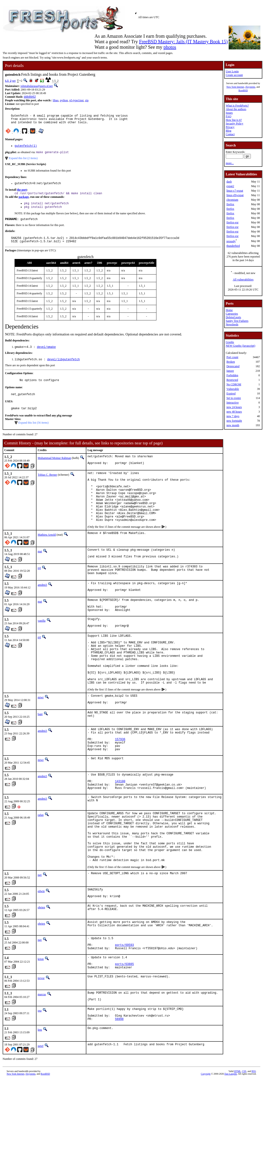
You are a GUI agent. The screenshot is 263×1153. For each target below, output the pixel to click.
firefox (230, 204)
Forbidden (232, 375)
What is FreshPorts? (237, 105)
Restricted (232, 380)
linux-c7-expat (235, 190)
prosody (231, 241)
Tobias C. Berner (47, 487)
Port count (232, 357)
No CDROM (234, 384)
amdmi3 (42, 610)
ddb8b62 (30, 97)
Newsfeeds (232, 324)
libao (55, 100)
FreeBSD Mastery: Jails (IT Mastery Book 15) (183, 41)
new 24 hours (234, 407)
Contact (230, 134)
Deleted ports (233, 317)
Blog (228, 130)
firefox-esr (233, 222)
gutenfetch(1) (26, 149)
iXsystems (250, 87)
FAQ (228, 116)
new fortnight (234, 420)
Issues (229, 112)
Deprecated (233, 366)
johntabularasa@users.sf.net (37, 86)
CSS (244, 1145)
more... (230, 163)
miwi (41, 738)
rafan (41, 866)
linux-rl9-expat (235, 195)
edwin (41, 953)
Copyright (206, 1147)
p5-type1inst (76, 100)
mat (40, 574)
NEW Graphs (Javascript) (240, 345)
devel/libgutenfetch (63, 368)
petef (40, 1119)
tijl (39, 592)
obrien (41, 971)
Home (229, 310)
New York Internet (235, 87)
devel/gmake (46, 355)
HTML (237, 1145)
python (64, 100)
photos (169, 47)
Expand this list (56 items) (33, 433)
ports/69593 (124, 1010)
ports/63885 (124, 1032)
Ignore (230, 370)
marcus (42, 1063)
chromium (232, 199)
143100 (120, 831)
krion (41, 1025)
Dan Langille (230, 1147)
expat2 (230, 186)
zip (87, 100)
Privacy (230, 127)
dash (229, 181)
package (24, 201)
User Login (232, 71)
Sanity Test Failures (237, 321)
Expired (231, 393)
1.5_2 (8, 80)
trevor (41, 1047)
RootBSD (243, 90)
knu (40, 1103)
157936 (120, 784)
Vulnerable (233, 389)
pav (40, 936)
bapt (40, 756)
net (14, 80)
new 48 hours (234, 411)
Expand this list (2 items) (23, 161)
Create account (234, 75)
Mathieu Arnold (47, 557)
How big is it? (234, 120)
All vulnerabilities (243, 279)
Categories (232, 313)
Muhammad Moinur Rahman (54, 469)
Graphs (230, 342)
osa (39, 1081)
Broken (231, 361)
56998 (119, 1093)
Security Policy (234, 123)
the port (22, 194)
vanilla (42, 650)
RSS (254, 1145)
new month (233, 425)
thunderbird (233, 246)
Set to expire (234, 398)
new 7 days (233, 416)
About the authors (236, 109)
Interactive (233, 402)
